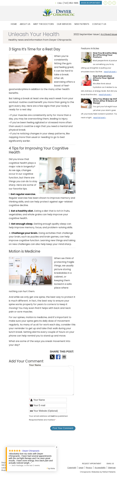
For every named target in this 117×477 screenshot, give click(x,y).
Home (14, 23)
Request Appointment (91, 463)
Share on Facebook (58, 357)
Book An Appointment (90, 3)
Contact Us (99, 23)
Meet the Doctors (43, 23)
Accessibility (100, 467)
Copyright (71, 467)
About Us (25, 23)
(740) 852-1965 (70, 3)
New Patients (81, 23)
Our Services (64, 23)
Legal (81, 467)
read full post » (110, 71)
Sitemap (112, 467)
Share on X (52, 357)
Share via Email (64, 357)
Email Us (110, 463)
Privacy (89, 467)
